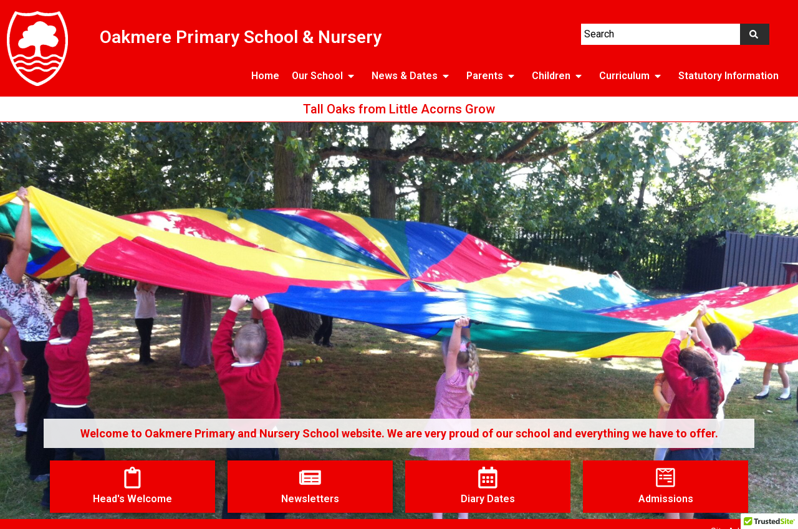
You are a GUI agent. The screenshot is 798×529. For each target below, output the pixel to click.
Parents (492, 76)
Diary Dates (488, 499)
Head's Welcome (132, 499)
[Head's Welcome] (132, 477)
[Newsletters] (310, 477)
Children (559, 76)
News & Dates (413, 76)
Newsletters (310, 499)
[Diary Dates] (488, 477)
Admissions (665, 499)
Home (265, 76)
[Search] (754, 34)
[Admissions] (665, 477)
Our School (325, 76)
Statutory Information (728, 76)
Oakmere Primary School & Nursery (241, 37)
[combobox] (660, 34)
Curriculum (632, 76)
